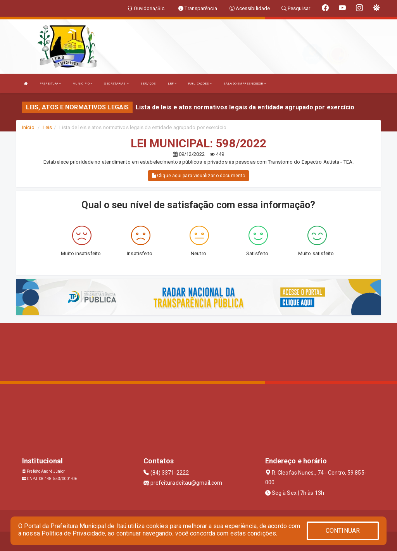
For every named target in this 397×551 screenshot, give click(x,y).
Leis (47, 127)
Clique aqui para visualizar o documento (198, 175)
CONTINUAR (343, 530)
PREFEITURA (50, 83)
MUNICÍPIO (82, 83)
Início (28, 127)
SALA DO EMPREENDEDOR (244, 83)
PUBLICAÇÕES (200, 83)
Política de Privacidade (73, 533)
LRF (172, 83)
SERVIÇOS (148, 83)
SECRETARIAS (116, 83)
